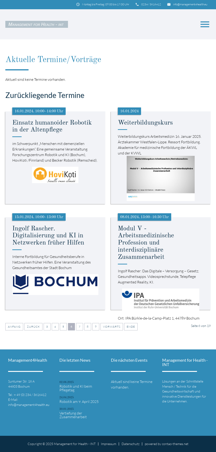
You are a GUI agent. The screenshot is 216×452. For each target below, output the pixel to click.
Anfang (14, 326)
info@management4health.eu (190, 4)
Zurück (33, 326)
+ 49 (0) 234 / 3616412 (30, 395)
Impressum (108, 444)
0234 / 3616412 (151, 4)
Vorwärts (111, 326)
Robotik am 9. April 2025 (79, 401)
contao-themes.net (175, 444)
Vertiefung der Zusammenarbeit (73, 415)
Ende (131, 326)
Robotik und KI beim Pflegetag (75, 388)
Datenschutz (130, 444)
